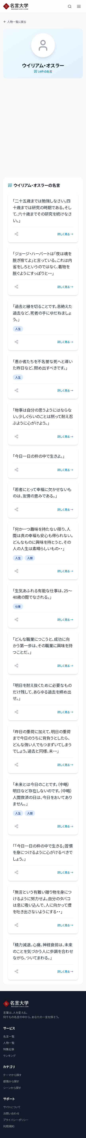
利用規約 (8, 1126)
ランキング (9, 1056)
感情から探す (11, 1081)
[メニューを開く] (79, 6)
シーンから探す (12, 1088)
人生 (18, 329)
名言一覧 (8, 1036)
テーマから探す (12, 1075)
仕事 (18, 606)
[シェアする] (16, 234)
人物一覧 (8, 1043)
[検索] (69, 6)
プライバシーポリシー (16, 1120)
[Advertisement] (43, 128)
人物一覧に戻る (14, 22)
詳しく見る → (65, 234)
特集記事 (8, 1049)
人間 (30, 558)
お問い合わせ (11, 1113)
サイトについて (12, 1107)
